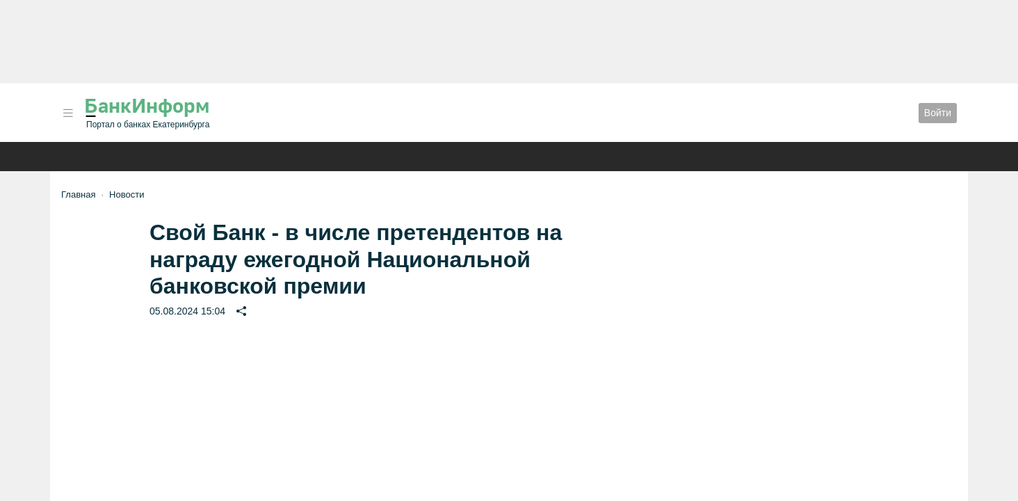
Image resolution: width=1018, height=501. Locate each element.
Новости (126, 194)
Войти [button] (937, 112)
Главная (78, 194)
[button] (68, 113)
